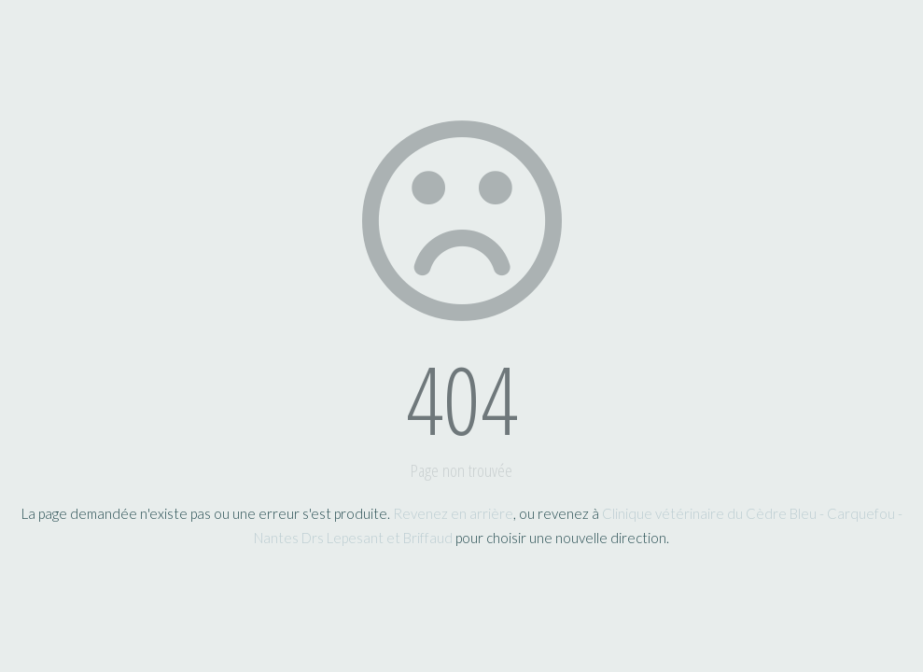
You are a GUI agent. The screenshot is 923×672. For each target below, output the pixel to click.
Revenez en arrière (453, 513)
